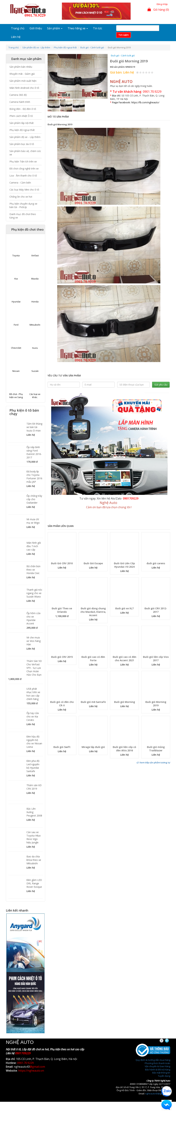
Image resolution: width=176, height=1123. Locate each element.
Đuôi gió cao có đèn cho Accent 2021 (124, 658)
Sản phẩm (54, 28)
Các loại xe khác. (34, 396)
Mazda (34, 278)
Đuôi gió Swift (61, 747)
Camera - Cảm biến (20, 182)
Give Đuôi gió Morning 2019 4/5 (149, 72)
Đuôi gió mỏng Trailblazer (156, 748)
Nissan (16, 371)
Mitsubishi (35, 324)
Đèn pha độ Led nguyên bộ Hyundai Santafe (32, 766)
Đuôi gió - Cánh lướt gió (92, 47)
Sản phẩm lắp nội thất (21, 123)
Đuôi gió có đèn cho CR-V (62, 703)
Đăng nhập (162, 4)
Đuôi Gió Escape (93, 563)
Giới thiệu (36, 28)
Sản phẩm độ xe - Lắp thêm (36, 47)
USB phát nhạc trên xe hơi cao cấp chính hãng (33, 694)
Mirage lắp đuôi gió (93, 747)
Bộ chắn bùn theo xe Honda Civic (33, 570)
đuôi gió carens (156, 563)
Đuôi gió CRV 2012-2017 (156, 610)
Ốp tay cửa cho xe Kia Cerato (32, 716)
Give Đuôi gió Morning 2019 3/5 (146, 72)
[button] (52, 76)
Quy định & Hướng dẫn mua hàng (153, 1059)
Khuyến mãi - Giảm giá (22, 73)
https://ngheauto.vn (31, 1070)
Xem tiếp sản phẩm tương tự (153, 762)
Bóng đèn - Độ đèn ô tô (22, 109)
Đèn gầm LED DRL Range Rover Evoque (34, 883)
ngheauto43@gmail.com (157, 1093)
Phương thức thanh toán (157, 1063)
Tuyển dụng (164, 1075)
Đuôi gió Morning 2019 (155, 703)
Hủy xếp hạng (137, 72)
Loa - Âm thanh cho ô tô (23, 175)
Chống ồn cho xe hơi (20, 196)
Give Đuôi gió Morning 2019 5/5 (152, 72)
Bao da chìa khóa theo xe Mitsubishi (33, 860)
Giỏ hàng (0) (158, 9)
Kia (16, 278)
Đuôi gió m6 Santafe (93, 702)
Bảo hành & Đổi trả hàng (157, 1069)
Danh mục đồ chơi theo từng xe (22, 215)
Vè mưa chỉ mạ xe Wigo (33, 521)
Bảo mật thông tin (161, 1072)
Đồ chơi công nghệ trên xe (24, 168)
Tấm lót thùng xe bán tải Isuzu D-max (34, 427)
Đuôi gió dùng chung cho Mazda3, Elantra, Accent (93, 612)
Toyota (16, 255)
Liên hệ (15, 37)
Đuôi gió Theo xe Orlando (62, 610)
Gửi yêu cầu (160, 384)
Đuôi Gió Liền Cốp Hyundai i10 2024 (124, 565)
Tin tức (97, 28)
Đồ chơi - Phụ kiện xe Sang (16, 396)
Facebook (164, 1040)
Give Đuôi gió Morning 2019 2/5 (143, 72)
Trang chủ (17, 28)
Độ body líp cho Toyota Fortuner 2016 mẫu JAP (34, 476)
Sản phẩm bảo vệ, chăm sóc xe (25, 152)
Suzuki (34, 371)
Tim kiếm (123, 34)
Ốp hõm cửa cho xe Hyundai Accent (33, 618)
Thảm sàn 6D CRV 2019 (34, 787)
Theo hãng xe (78, 28)
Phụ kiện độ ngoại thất (65, 47)
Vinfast (35, 255)
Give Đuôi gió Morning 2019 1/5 (140, 72)
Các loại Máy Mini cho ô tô (24, 189)
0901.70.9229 (152, 91)
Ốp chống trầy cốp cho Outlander (34, 499)
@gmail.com (37, 1067)
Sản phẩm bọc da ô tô (21, 144)
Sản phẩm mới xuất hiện (22, 80)
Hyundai (16, 301)
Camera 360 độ (18, 94)
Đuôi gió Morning (124, 702)
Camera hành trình (19, 101)
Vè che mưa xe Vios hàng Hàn (33, 641)
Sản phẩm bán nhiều (20, 66)
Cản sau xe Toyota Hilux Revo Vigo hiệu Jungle (33, 837)
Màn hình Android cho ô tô (24, 87)
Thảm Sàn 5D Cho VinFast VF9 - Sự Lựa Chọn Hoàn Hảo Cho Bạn (34, 667)
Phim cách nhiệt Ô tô (21, 116)
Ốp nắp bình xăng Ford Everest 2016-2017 (34, 452)
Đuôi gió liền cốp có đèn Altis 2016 (124, 748)
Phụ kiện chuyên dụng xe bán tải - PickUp (23, 205)
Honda (34, 301)
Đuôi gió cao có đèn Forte (93, 658)
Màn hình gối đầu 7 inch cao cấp (33, 546)
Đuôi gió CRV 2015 (62, 656)
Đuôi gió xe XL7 (124, 608)
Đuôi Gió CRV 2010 (62, 563)
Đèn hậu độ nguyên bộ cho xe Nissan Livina (34, 741)
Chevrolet (16, 347)
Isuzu (35, 347)
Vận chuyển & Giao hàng (157, 1066)
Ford (16, 324)
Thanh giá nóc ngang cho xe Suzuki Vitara (34, 593)
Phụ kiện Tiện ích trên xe (23, 161)
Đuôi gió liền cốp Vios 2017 (156, 658)
